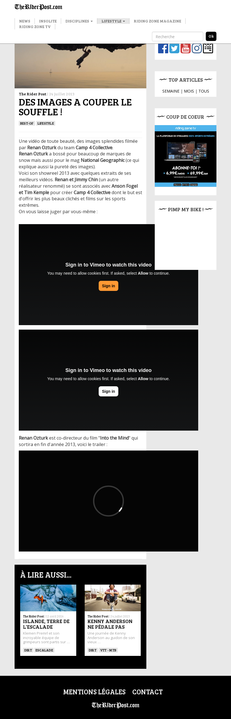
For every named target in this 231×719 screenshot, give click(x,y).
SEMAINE (170, 91)
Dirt (28, 650)
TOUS (203, 91)
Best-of (27, 123)
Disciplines (79, 21)
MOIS (189, 91)
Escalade (44, 650)
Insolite (48, 21)
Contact (147, 691)
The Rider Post (32, 94)
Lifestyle (113, 21)
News (24, 21)
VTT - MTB (108, 650)
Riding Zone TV (35, 26)
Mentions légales (94, 691)
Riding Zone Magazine (157, 21)
